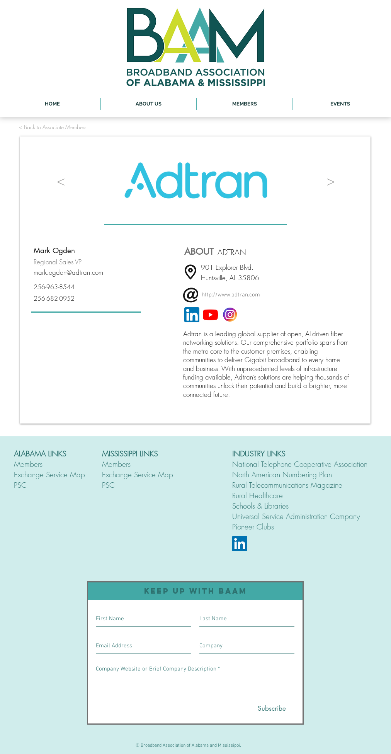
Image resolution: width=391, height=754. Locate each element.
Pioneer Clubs (253, 527)
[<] (61, 180)
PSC (20, 485)
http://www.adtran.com (231, 294)
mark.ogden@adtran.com (68, 272)
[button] (148, 104)
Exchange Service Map (49, 475)
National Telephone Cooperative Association (299, 464)
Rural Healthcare (257, 495)
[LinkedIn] (239, 543)
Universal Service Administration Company (296, 516)
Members (28, 464)
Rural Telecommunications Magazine (287, 485)
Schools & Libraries (260, 506)
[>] (330, 180)
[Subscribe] (271, 709)
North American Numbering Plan (282, 475)
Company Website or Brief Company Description (156, 669)
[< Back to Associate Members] (52, 127)
